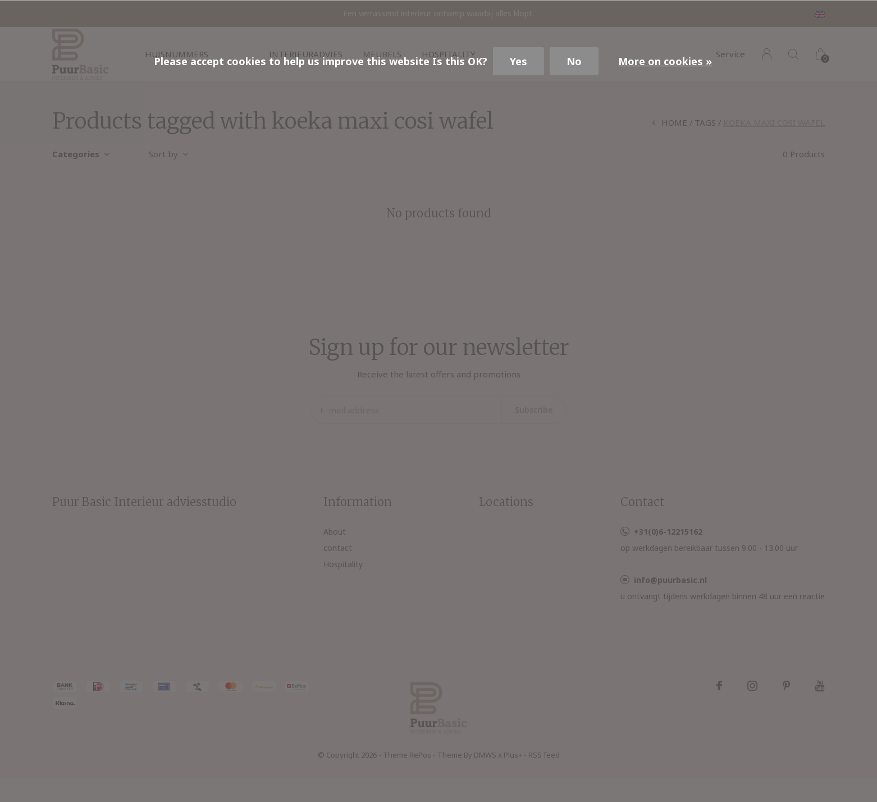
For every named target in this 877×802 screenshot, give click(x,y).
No (574, 61)
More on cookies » (665, 61)
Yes (518, 61)
